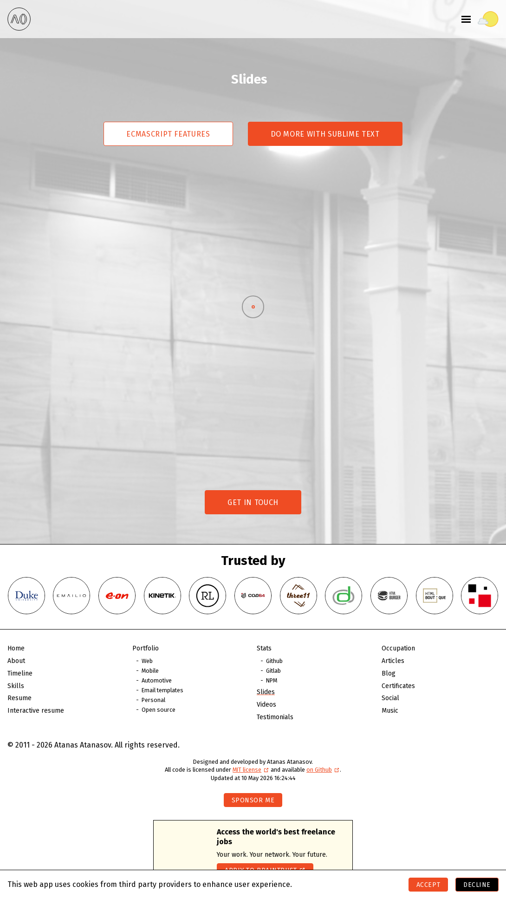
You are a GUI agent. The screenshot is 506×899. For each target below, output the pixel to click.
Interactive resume (35, 711)
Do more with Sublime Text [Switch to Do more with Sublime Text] (325, 134)
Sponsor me (253, 800)
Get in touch (253, 502)
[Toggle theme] (488, 19)
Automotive (157, 680)
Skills (15, 686)
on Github (323, 769)
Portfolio (145, 648)
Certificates (398, 686)
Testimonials (275, 717)
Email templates (162, 690)
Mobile (150, 670)
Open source (158, 709)
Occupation (398, 648)
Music (390, 711)
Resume (19, 698)
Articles (393, 661)
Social (390, 698)
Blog (389, 673)
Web (147, 660)
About (16, 661)
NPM (271, 680)
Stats (264, 648)
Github (274, 660)
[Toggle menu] (466, 19)
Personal (153, 699)
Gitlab (273, 670)
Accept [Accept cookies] (428, 885)
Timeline (19, 673)
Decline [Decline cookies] (477, 885)
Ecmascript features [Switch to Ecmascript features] (168, 134)
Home (16, 648)
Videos (266, 705)
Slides (266, 692)
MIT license (251, 769)
